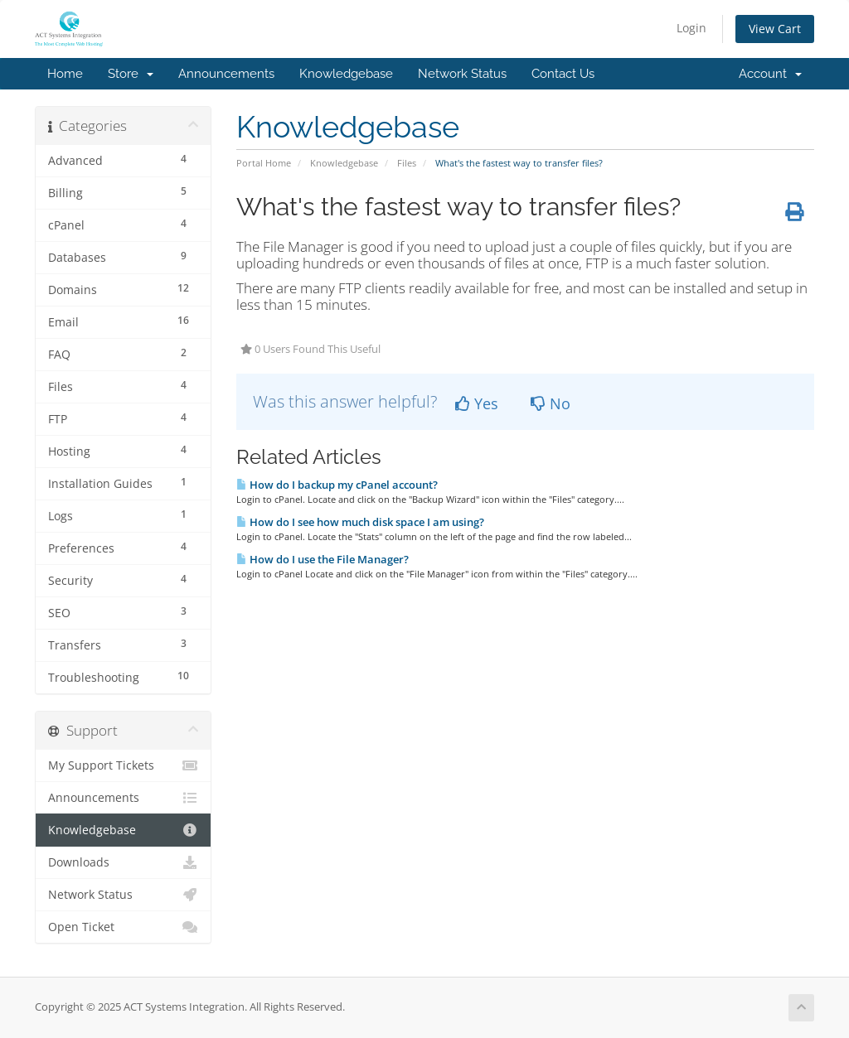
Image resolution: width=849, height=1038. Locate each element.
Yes (476, 403)
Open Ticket (123, 927)
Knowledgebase (346, 73)
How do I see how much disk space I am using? (360, 521)
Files (406, 163)
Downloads (123, 862)
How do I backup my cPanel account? (337, 484)
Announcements (226, 73)
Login (691, 28)
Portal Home (263, 163)
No (550, 403)
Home (65, 73)
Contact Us (562, 73)
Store (130, 73)
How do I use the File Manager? (322, 559)
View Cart (775, 28)
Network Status (462, 73)
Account (770, 73)
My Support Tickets (123, 765)
